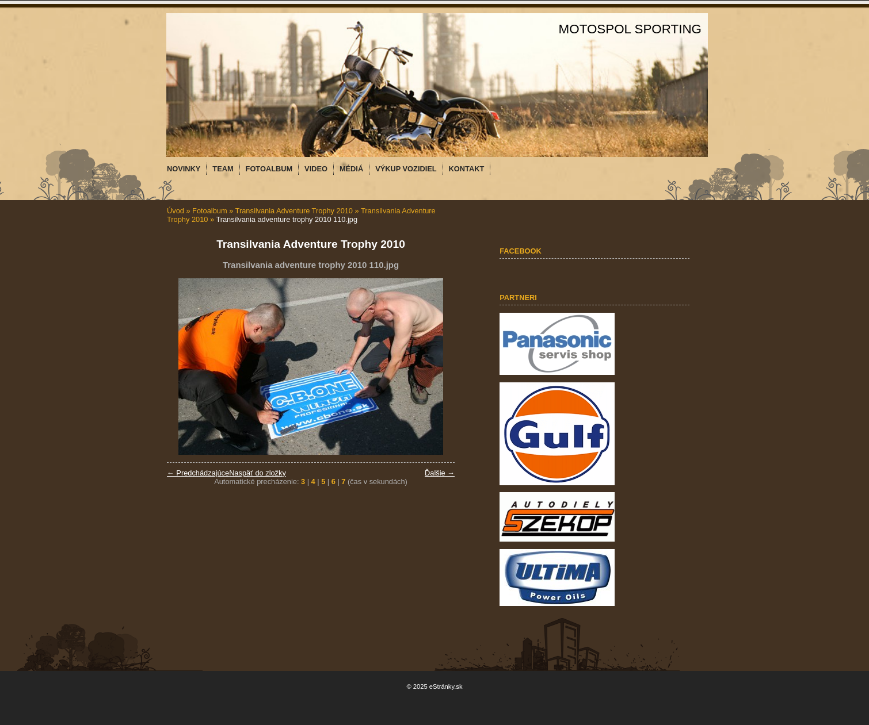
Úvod (175, 210)
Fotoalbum (209, 210)
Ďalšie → (440, 473)
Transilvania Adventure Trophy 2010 (294, 210)
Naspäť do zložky (257, 473)
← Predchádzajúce (198, 473)
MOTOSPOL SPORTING (630, 29)
